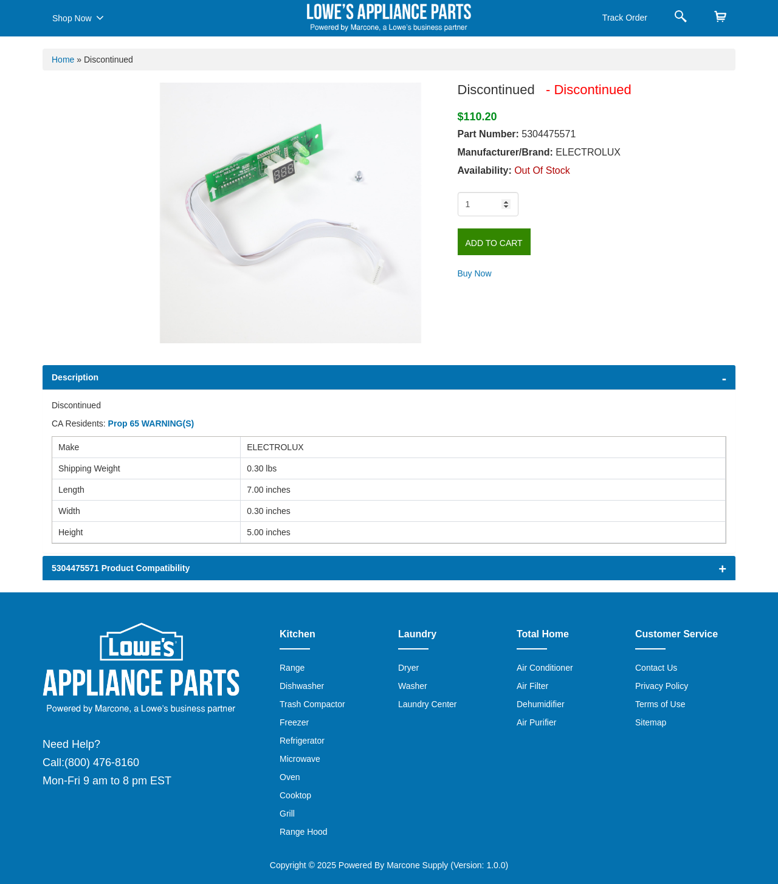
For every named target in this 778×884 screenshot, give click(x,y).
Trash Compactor (312, 704)
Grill (287, 813)
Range (292, 668)
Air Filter (532, 686)
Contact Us (656, 668)
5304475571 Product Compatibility (121, 568)
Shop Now (78, 18)
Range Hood (304, 832)
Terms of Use (660, 704)
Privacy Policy (661, 686)
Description (75, 377)
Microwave (300, 759)
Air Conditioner (545, 668)
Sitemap (650, 722)
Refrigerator (302, 740)
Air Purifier (536, 722)
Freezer (294, 722)
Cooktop (295, 795)
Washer (412, 686)
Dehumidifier (541, 704)
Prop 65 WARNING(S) (151, 423)
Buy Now (475, 273)
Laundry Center (427, 704)
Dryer (408, 668)
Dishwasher (302, 686)
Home (63, 59)
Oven (290, 777)
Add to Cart (494, 243)
